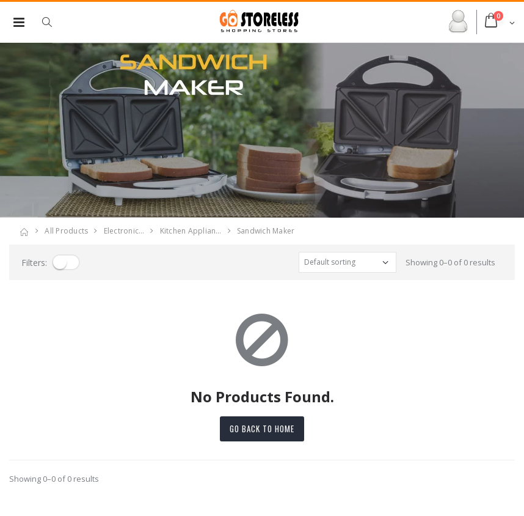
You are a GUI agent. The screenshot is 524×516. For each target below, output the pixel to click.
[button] (53, 22)
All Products (66, 231)
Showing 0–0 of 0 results (450, 262)
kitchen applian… (191, 231)
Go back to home (262, 428)
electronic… (124, 231)
